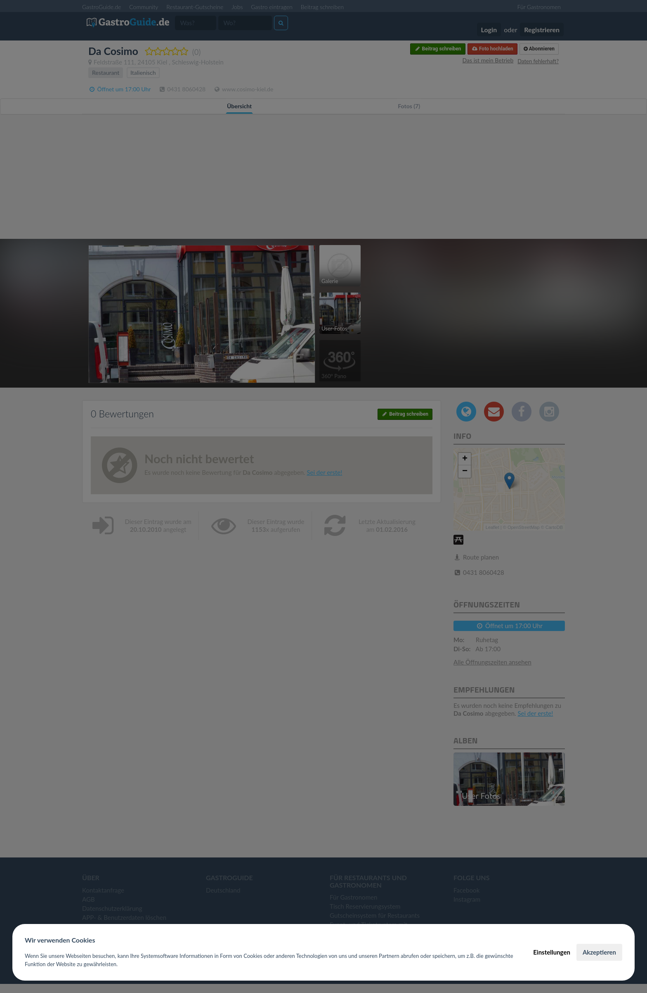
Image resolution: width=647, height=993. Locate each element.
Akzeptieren (599, 952)
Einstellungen (551, 952)
